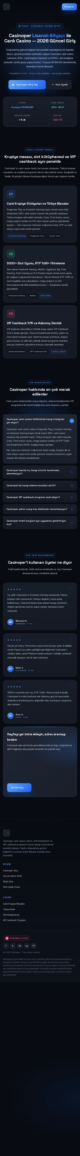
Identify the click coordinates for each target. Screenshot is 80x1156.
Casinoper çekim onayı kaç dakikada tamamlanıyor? (37, 509)
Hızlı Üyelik (60, 84)
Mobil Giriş (8, 881)
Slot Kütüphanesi (11, 915)
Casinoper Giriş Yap (27, 84)
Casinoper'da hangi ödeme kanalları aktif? (31, 485)
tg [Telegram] (26, 946)
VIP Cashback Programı (14, 920)
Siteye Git (69, 6)
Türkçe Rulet (9, 909)
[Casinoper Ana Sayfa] (6, 6)
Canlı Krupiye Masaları (14, 904)
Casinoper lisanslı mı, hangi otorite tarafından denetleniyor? (33, 472)
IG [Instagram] (20, 946)
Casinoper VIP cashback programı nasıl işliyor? (33, 497)
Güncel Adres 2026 (12, 876)
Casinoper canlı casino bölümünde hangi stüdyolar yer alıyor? (35, 421)
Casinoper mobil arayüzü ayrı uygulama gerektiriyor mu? (36, 522)
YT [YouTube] (33, 946)
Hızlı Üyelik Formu (11, 887)
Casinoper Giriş (10, 870)
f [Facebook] (5, 946)
